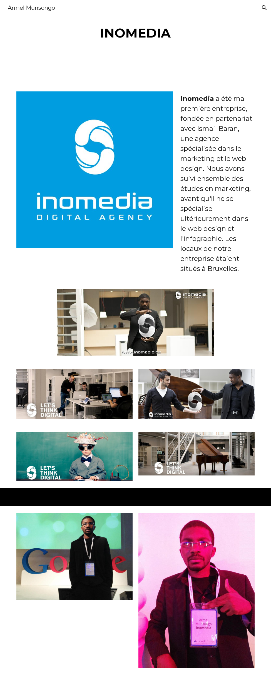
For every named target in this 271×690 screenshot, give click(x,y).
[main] (135, 33)
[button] (264, 7)
